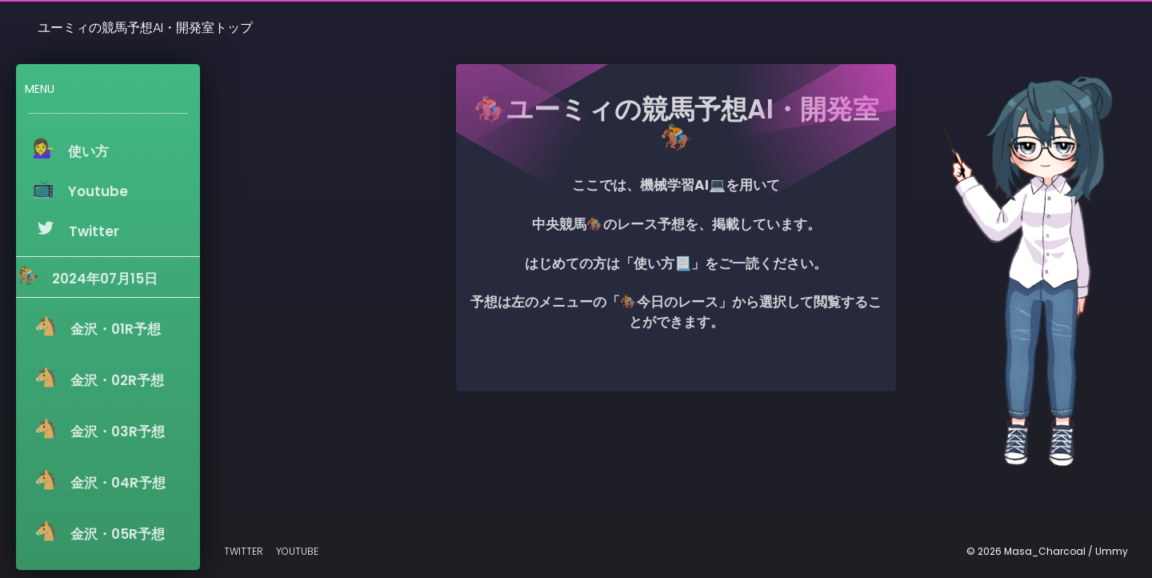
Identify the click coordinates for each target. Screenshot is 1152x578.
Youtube (297, 551)
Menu (39, 89)
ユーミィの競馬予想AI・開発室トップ (145, 27)
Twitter (243, 551)
